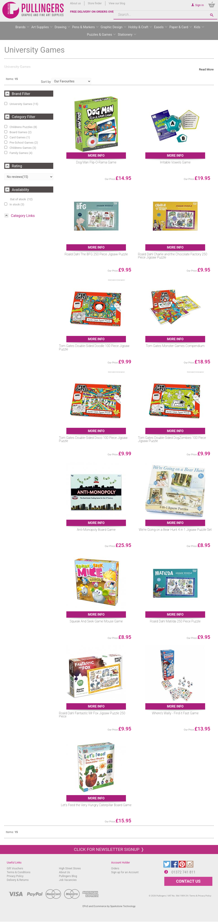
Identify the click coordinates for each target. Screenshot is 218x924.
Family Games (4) (18, 153)
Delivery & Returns (18, 880)
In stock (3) (14, 204)
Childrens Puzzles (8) (20, 127)
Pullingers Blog (68, 876)
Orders (115, 868)
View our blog (117, 3)
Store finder (95, 3)
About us (75, 3)
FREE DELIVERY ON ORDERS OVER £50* (96, 11)
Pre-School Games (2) (21, 142)
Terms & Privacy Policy (200, 895)
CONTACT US (188, 881)
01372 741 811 (183, 872)
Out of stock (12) (21, 199)
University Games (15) (21, 104)
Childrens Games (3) (20, 147)
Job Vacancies (68, 880)
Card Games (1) (17, 137)
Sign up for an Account (125, 872)
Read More (206, 69)
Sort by (46, 82)
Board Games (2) (18, 132)
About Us (64, 872)
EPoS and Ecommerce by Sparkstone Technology (109, 906)
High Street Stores (70, 868)
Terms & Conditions (18, 872)
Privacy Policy (15, 876)
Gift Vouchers (15, 868)
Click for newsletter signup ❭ (109, 849)
